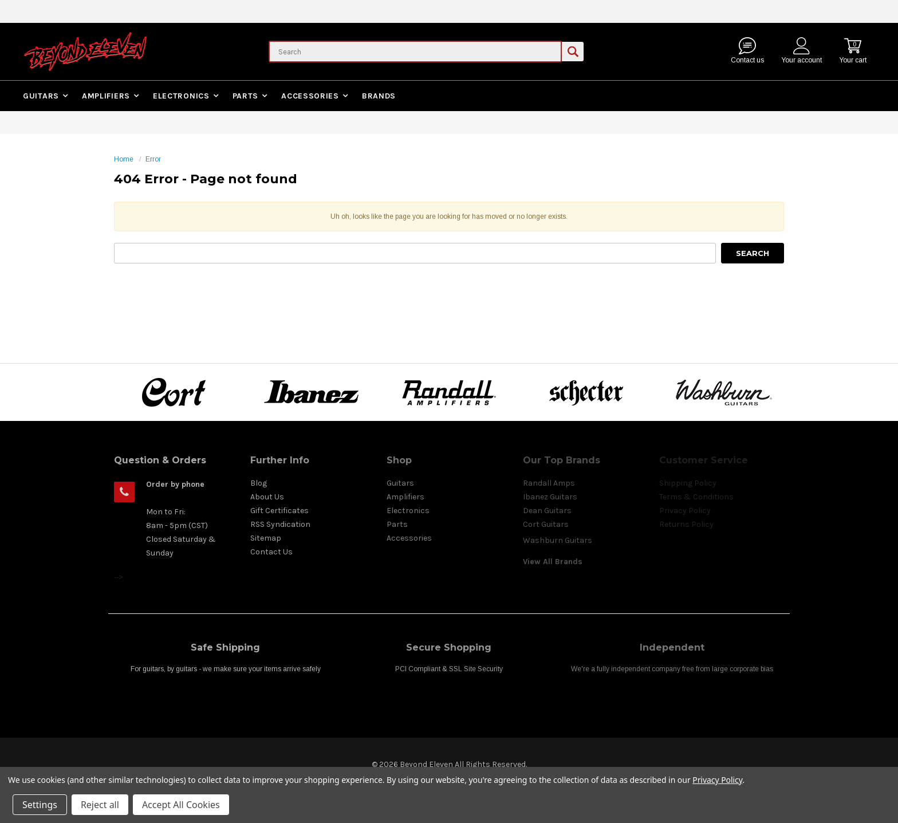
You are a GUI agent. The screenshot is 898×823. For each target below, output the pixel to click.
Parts (246, 96)
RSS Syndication (280, 524)
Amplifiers (106, 96)
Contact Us (271, 552)
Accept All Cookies (181, 804)
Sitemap (265, 538)
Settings (39, 804)
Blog (258, 483)
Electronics (181, 96)
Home (123, 159)
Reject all (100, 804)
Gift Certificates (279, 510)
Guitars (41, 96)
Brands (379, 96)
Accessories (310, 96)
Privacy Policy (717, 779)
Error (153, 159)
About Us (267, 497)
